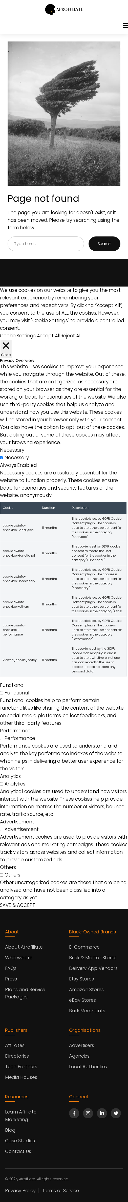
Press (11, 978)
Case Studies (20, 1140)
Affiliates (15, 1045)
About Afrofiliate (24, 947)
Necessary (17, 457)
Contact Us (18, 1151)
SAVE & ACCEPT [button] (17, 905)
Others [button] (8, 867)
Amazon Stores (86, 989)
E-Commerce (84, 947)
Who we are (19, 957)
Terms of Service (61, 1190)
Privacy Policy (20, 1190)
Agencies (79, 1056)
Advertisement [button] (17, 821)
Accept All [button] (48, 335)
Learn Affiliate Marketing (21, 1115)
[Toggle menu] (125, 25)
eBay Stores (82, 1000)
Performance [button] (15, 730)
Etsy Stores (81, 978)
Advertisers (82, 1045)
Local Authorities (88, 1066)
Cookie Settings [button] (18, 335)
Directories (17, 1056)
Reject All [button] (71, 335)
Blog (10, 1130)
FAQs (11, 968)
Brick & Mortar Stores (93, 957)
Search (104, 244)
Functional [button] (12, 685)
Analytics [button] (10, 776)
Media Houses (21, 1077)
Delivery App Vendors (93, 968)
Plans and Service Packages (25, 993)
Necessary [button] (12, 450)
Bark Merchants (87, 1010)
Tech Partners (21, 1066)
